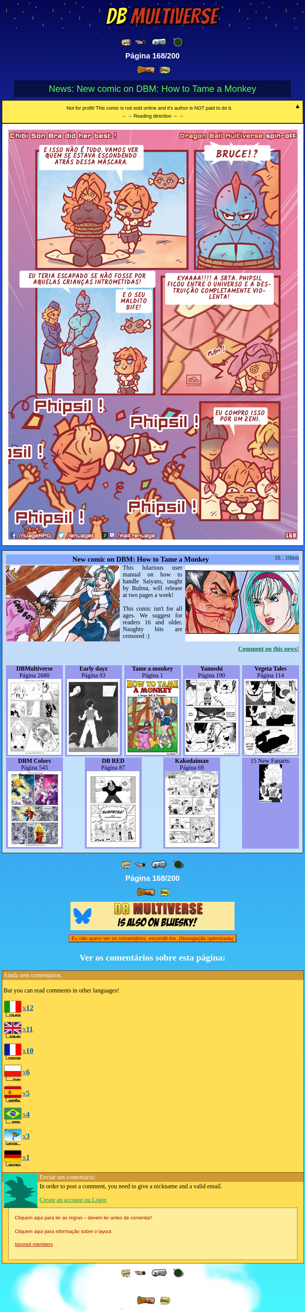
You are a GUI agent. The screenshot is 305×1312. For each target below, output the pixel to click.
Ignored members (34, 1244)
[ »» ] (164, 70)
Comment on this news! (268, 649)
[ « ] (159, 42)
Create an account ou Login (72, 1200)
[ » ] (146, 69)
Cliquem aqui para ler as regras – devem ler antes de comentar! (83, 1218)
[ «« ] (126, 42)
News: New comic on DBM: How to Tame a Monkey (153, 88)
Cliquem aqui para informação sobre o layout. (64, 1231)
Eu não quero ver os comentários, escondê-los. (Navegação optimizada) (152, 938)
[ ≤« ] (140, 42)
